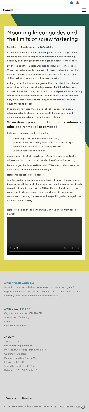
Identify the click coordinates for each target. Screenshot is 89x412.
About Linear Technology (17, 318)
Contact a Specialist (15, 326)
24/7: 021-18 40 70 (14, 342)
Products (9, 322)
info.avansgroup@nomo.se (18, 346)
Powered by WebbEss (72, 407)
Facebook (12, 399)
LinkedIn (27, 399)
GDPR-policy (50, 406)
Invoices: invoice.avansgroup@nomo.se (25, 350)
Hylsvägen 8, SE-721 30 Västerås (21, 370)
